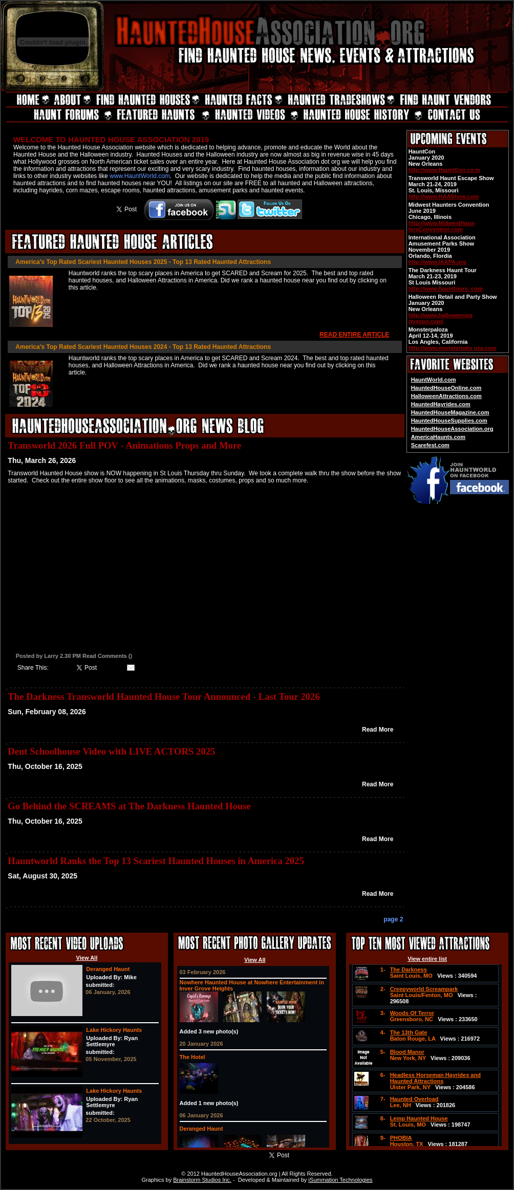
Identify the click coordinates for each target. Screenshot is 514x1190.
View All (87, 958)
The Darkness (408, 969)
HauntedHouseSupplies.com (449, 420)
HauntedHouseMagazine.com (450, 412)
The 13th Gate (408, 1032)
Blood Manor (407, 1052)
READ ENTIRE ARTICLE (354, 334)
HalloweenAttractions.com (446, 396)
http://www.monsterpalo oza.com (453, 348)
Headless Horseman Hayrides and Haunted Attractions (435, 1078)
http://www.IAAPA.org (437, 262)
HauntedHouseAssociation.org (452, 429)
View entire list (427, 959)
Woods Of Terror (412, 1013)
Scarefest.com (430, 445)
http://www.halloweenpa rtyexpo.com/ (441, 318)
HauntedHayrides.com (440, 404)
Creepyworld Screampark (424, 989)
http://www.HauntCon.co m (444, 170)
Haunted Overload (414, 1099)
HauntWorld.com (433, 380)
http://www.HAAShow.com (444, 196)
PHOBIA (401, 1138)
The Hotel (192, 1057)
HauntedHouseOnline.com (446, 388)
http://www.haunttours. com (446, 288)
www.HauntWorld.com (140, 176)
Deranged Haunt (108, 969)
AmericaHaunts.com (438, 437)
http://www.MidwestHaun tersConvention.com (442, 226)
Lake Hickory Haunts (114, 1030)
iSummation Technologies (340, 1180)
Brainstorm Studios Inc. (202, 1180)
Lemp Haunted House (419, 1118)
